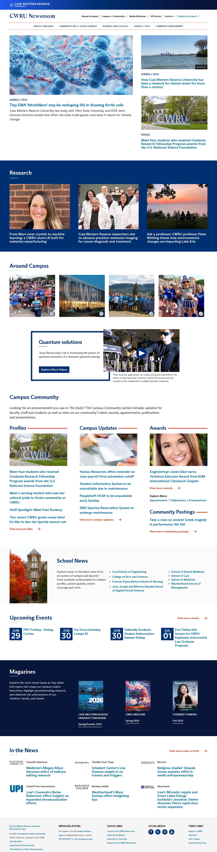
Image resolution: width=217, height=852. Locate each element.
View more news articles (184, 751)
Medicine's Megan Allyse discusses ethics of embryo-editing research (46, 771)
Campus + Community (114, 16)
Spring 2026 (132, 720)
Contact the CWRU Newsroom (121, 831)
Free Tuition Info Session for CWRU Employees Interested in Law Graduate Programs (191, 637)
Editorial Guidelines (116, 835)
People (145, 134)
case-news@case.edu (83, 839)
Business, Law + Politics (115, 26)
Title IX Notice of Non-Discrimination (26, 845)
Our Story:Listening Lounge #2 (87, 632)
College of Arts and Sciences (130, 576)
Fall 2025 (178, 720)
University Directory (197, 843)
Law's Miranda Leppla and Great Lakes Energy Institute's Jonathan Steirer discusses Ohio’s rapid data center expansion (177, 799)
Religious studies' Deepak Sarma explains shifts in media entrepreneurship (176, 771)
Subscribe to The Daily (117, 839)
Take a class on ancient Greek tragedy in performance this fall (178, 522)
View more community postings (173, 532)
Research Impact (90, 16)
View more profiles (25, 529)
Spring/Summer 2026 (90, 724)
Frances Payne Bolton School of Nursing (137, 581)
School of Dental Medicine (187, 571)
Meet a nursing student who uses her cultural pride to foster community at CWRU (37, 497)
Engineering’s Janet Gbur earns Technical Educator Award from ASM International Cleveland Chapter (177, 476)
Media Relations (138, 16)
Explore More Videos (54, 369)
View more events (192, 618)
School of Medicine (183, 579)
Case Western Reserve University (31, 829)
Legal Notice (15, 841)
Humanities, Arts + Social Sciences (78, 26)
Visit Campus (194, 839)
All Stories (156, 16)
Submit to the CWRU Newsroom (121, 843)
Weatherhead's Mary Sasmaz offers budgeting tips (110, 795)
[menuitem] (44, 26)
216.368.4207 (65, 839)
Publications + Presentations (188, 500)
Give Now (192, 835)
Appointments (158, 500)
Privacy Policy (29, 841)
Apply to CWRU (195, 831)
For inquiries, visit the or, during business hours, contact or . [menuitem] (76, 835)
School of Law (180, 575)
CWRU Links (195, 826)
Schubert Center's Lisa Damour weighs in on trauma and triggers (108, 771)
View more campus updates (101, 520)
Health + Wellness (44, 26)
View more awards (165, 488)
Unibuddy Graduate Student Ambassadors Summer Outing (139, 633)
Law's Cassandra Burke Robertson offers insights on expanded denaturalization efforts (47, 797)
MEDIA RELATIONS (70, 826)
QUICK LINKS (114, 826)
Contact (169, 16)
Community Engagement (169, 26)
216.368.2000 (16, 837)
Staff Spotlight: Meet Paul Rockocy (36, 510)
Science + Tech (142, 26)
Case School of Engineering (129, 571)
